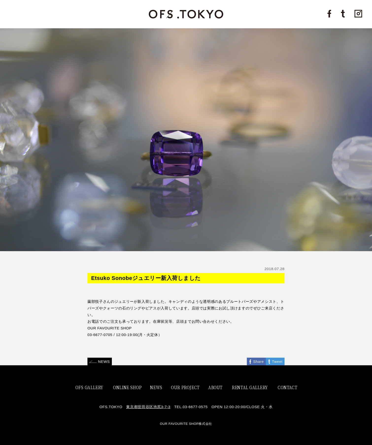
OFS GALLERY (89, 387)
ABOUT (215, 387)
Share (258, 361)
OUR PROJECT (185, 387)
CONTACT (287, 387)
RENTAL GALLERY (250, 387)
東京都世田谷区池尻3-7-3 (148, 407)
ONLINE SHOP (127, 387)
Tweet (277, 361)
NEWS (104, 361)
